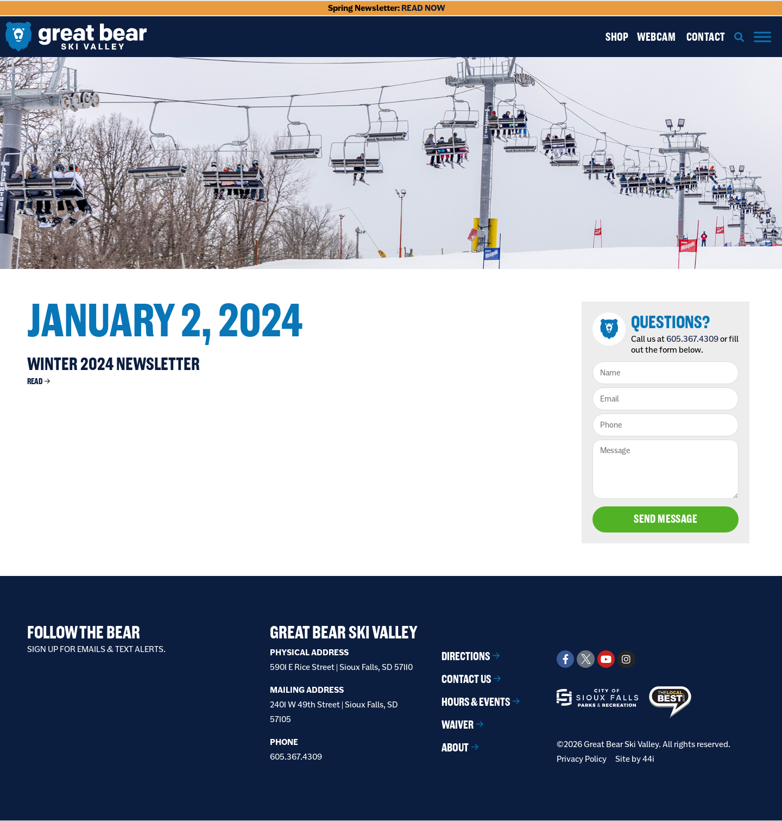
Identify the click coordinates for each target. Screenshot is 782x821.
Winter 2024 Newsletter (113, 364)
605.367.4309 (693, 339)
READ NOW (423, 8)
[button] (739, 37)
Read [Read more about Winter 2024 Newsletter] (35, 381)
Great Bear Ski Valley (344, 632)
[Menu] (762, 37)
